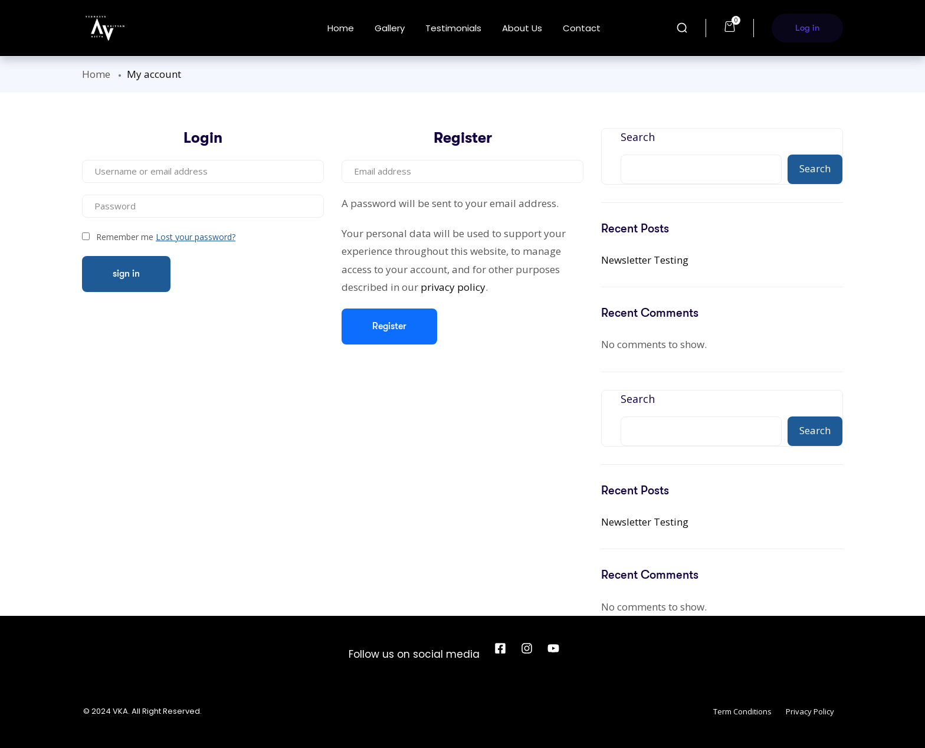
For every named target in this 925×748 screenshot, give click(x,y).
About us (522, 28)
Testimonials (453, 28)
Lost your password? (195, 236)
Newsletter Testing (644, 260)
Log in (807, 27)
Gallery (390, 28)
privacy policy (453, 287)
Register (389, 326)
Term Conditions (742, 711)
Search (638, 137)
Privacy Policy (810, 711)
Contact (582, 28)
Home (340, 28)
